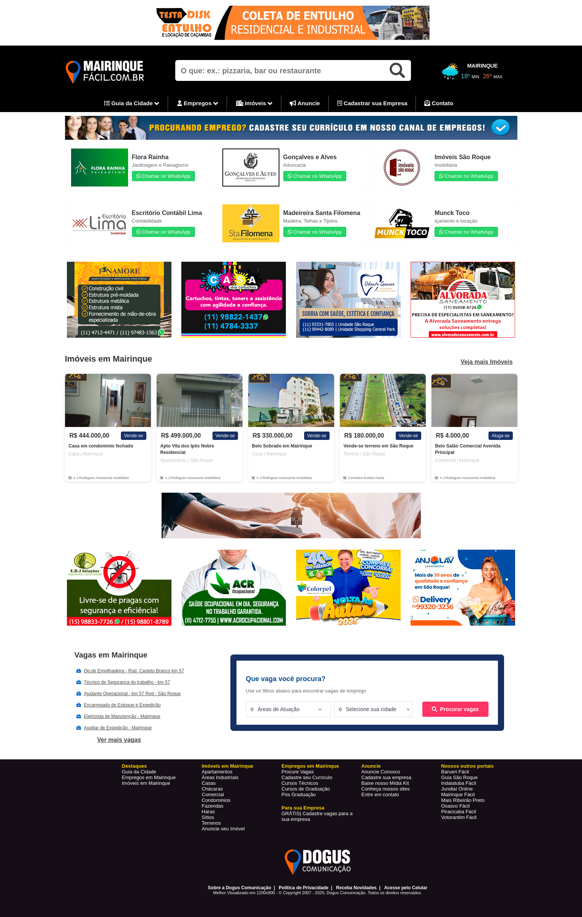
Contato (438, 103)
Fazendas (213, 806)
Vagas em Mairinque (111, 655)
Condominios (216, 800)
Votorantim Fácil (459, 817)
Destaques (134, 766)
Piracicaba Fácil (458, 811)
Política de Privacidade (303, 887)
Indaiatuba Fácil (458, 783)
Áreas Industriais (220, 777)
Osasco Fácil (455, 806)
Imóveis (254, 104)
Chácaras (212, 789)
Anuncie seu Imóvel (223, 829)
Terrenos (211, 823)
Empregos (197, 104)
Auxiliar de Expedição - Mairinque (118, 727)
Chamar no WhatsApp (163, 176)
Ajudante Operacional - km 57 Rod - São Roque (132, 693)
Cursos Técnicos (300, 783)
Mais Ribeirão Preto (463, 800)
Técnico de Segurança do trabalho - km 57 (127, 682)
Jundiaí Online (457, 789)
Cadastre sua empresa (387, 777)
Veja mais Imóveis (487, 362)
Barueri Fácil (455, 772)
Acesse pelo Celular (405, 887)
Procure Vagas (298, 772)
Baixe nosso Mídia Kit (385, 783)
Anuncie (305, 103)
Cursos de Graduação (306, 789)
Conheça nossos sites (386, 789)
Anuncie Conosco (381, 772)
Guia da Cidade (132, 104)
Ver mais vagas (119, 740)
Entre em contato (380, 794)
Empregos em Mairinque (149, 777)
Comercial (213, 794)
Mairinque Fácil (458, 794)
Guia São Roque (459, 777)
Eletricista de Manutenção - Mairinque (122, 716)
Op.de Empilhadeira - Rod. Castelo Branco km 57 (134, 671)
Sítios (208, 817)
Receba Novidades (356, 887)
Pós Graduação (299, 794)
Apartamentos (217, 772)
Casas (209, 783)
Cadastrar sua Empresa (372, 103)
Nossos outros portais (467, 766)
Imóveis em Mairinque (146, 783)
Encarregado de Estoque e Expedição (122, 705)
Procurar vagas (455, 709)
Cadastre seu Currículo (307, 777)
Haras (208, 811)
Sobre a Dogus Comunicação (239, 887)
